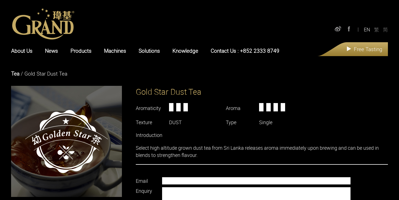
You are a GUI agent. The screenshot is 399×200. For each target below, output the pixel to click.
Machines (115, 50)
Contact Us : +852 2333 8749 (245, 50)
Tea (15, 73)
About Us (21, 50)
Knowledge (185, 50)
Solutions (149, 50)
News (51, 50)
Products (80, 50)
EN (367, 27)
